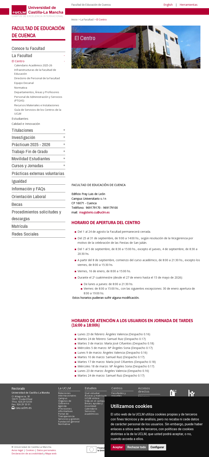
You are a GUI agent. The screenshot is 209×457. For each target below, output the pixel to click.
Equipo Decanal (24, 83)
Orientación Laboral (29, 196)
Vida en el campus (95, 400)
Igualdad (19, 181)
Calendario (91, 408)
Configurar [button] (157, 447)
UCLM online (92, 398)
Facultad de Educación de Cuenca (91, 4)
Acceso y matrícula (96, 395)
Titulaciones (22, 130)
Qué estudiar (92, 393)
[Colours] (191, 394)
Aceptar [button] (118, 447)
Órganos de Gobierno (64, 402)
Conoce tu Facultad (28, 48)
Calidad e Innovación (26, 124)
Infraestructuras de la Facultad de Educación (35, 72)
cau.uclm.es (22, 408)
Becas (17, 204)
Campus (62, 398)
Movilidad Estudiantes (31, 159)
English (168, 5)
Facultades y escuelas (118, 394)
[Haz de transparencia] (174, 394)
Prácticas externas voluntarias (38, 173)
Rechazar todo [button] (136, 447)
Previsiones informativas (65, 410)
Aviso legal (17, 450)
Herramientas (189, 5)
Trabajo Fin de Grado (30, 151)
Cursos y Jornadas (27, 165)
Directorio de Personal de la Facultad (37, 78)
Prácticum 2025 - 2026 (31, 144)
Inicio (74, 19)
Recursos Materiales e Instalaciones (36, 105)
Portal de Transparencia (66, 415)
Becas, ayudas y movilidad (94, 404)
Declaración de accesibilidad (27, 453)
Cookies (30, 450)
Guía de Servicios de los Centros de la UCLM (37, 111)
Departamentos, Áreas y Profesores (36, 92)
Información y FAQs (28, 189)
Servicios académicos (91, 412)
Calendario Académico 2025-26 (33, 65)
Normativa (20, 87)
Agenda (62, 405)
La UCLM (64, 388)
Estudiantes (20, 118)
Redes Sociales (25, 234)
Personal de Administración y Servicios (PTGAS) (38, 99)
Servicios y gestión (69, 418)
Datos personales (46, 450)
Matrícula (20, 226)
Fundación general (69, 421)
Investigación (23, 137)
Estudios (91, 388)
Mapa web (51, 453)
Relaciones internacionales (67, 394)
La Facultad (22, 55)
